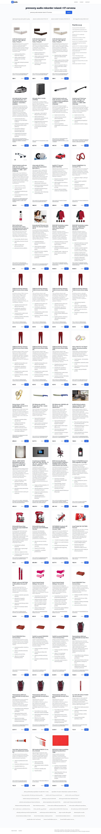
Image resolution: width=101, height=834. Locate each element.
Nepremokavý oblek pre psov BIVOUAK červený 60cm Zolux (40, 696)
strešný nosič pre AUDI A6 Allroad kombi (79, 53)
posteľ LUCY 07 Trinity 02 (77, 39)
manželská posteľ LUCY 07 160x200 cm (79, 32)
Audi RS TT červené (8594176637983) (57, 166)
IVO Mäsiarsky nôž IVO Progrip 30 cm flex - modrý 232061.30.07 (39, 406)
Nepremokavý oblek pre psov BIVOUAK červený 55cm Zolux (20, 696)
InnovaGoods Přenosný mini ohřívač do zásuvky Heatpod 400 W (40, 227)
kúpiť (26, 78)
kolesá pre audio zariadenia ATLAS (79, 47)
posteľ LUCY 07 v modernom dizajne (80, 46)
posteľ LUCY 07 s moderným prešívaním (78, 35)
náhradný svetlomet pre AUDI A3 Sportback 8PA (26, 812)
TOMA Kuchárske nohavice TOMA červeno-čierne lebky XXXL (60, 348)
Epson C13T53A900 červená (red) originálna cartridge (80, 461)
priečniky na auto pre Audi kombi (49, 798)
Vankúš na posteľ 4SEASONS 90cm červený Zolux (40, 637)
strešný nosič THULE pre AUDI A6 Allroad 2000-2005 (79, 50)
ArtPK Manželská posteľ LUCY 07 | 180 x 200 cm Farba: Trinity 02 (59, 40)
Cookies (20, 830)
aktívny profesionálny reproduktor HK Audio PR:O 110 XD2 (36, 791)
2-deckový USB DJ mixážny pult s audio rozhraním (79, 58)
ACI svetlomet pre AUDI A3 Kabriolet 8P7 (79, 809)
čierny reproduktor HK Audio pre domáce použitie (32, 795)
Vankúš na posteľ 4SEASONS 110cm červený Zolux (60, 637)
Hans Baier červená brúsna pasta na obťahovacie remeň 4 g (20, 751)
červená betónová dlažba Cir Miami (23, 815)
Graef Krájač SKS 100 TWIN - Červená (80, 527)
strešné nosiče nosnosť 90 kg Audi (72, 795)
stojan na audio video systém (65, 812)
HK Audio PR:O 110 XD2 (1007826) (38, 99)
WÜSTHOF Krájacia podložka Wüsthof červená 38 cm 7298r (60, 751)
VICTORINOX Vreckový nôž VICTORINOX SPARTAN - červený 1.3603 (59, 528)
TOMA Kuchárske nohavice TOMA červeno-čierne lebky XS (20, 290)
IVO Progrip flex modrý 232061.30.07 (81, 19)
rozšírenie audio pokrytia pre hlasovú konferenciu (29, 802)
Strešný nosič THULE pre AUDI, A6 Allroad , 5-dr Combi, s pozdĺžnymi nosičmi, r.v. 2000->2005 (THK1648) (79, 101)
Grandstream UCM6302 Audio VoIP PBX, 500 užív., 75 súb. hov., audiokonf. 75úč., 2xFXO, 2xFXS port (40, 463)
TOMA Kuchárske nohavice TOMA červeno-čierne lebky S (40, 290)
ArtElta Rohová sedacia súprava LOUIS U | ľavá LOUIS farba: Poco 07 (78, 406)
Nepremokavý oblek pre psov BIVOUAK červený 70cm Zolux (60, 696)
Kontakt (87, 2)
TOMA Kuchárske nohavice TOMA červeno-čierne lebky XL (20, 348)
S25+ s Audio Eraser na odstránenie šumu (21, 809)
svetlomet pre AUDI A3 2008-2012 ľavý (48, 812)
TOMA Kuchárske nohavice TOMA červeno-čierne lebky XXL (40, 348)
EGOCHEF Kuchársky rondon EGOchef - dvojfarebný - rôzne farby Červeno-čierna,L (60, 227)
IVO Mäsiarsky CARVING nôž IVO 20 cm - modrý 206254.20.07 (60, 406)
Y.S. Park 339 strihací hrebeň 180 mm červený (80, 695)
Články (81, 2)
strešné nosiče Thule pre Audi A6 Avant (54, 795)
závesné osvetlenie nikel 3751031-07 (40, 19)
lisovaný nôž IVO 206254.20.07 (78, 27)
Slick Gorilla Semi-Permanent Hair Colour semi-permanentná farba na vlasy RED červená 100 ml (20, 227)
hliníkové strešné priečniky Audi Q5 (22, 805)
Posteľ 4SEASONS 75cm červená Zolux (78, 583)
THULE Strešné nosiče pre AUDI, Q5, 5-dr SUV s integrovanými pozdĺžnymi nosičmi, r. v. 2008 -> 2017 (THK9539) (19, 168)
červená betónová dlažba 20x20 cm (63, 815)
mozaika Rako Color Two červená (34, 819)
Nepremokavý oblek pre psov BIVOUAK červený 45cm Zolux (80, 638)
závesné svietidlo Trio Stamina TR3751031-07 (60, 19)
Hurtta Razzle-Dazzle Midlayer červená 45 (38, 583)
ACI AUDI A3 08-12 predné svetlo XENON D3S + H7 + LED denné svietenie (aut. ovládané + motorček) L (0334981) (19, 101)
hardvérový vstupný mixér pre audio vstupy (80, 61)
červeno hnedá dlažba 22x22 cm (50, 819)
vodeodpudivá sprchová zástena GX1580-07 (79, 43)
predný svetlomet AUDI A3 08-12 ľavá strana (58, 809)
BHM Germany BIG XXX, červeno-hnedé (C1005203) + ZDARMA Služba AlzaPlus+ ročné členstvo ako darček (60, 463)
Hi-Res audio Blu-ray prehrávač (39, 809)
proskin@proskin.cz (74, 831)
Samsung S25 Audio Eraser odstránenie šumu (68, 798)
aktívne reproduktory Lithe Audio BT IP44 (51, 802)
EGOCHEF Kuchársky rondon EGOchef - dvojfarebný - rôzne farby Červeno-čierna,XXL (80, 227)
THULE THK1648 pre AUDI (77, 55)
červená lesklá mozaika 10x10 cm (67, 819)
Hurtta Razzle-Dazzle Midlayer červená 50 (58, 583)
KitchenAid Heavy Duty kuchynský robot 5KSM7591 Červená (20, 528)
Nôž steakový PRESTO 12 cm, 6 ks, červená (40, 750)
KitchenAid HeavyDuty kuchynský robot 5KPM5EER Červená (40, 528)
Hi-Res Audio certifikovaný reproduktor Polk (57, 805)
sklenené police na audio (79, 812)
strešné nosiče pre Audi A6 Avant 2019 (31, 798)
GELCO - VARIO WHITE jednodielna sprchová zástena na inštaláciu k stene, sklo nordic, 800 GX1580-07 (18, 463)
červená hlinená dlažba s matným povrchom (43, 815)
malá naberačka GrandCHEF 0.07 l (79, 29)
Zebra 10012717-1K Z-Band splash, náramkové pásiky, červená (79, 348)
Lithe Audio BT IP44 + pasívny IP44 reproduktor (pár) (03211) (39, 167)
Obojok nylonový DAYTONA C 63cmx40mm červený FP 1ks (20, 584)
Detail (22, 78)
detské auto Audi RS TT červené (79, 63)
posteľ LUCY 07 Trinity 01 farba (78, 37)
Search (69, 12)
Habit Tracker (14, 830)
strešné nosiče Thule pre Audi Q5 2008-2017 (72, 802)
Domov (76, 2)
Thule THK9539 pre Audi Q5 (39, 805)
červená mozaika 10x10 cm (79, 815)
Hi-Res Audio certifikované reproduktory (77, 805)
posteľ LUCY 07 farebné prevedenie (79, 41)
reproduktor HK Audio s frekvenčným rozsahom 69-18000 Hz (64, 791)
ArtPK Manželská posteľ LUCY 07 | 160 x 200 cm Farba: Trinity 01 (19, 40)
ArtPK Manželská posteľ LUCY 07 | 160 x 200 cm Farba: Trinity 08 (39, 40)
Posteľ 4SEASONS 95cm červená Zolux (18, 637)
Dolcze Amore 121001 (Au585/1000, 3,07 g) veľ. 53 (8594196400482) (20, 406)
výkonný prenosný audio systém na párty (21, 19)
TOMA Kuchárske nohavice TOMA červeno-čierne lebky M (60, 290)
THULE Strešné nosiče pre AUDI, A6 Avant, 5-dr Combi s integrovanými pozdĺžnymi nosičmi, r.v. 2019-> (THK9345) (60, 101)
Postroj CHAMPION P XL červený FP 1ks (79, 166)
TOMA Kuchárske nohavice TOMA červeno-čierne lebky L (80, 290)
